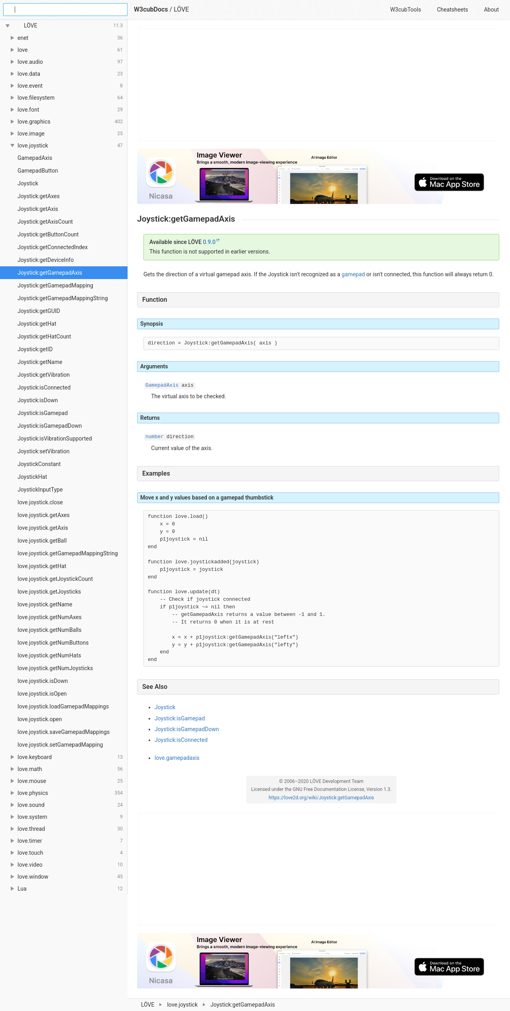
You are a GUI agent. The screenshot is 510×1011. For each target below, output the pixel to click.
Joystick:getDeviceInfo (46, 260)
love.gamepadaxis (177, 758)
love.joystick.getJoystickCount (55, 579)
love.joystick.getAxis (43, 528)
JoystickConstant (39, 464)
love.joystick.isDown (43, 681)
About (491, 9)
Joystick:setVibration (43, 451)
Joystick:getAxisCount (45, 221)
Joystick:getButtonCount (48, 234)
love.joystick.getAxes (44, 515)
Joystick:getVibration (44, 375)
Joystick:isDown (38, 400)
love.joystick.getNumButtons (53, 642)
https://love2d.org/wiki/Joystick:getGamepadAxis (321, 798)
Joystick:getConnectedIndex (53, 247)
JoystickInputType (40, 489)
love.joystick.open (40, 719)
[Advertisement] (318, 84)
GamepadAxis (35, 158)
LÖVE (181, 9)
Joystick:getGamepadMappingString (63, 298)
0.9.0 (209, 242)
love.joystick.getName (45, 604)
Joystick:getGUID (39, 311)
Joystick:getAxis (38, 209)
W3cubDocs (151, 9)
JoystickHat (32, 477)
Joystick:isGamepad (43, 413)
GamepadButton (38, 170)
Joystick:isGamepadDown (50, 426)
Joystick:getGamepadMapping (55, 285)
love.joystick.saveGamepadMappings (64, 732)
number (154, 437)
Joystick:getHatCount (44, 336)
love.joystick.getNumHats (49, 655)
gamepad (353, 274)
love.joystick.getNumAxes (50, 617)
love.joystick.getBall (42, 540)
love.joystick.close (40, 502)
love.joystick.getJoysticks (49, 591)
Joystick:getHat (37, 324)
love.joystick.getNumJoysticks (55, 668)
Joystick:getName (40, 362)
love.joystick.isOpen (42, 693)
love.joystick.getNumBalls (50, 630)
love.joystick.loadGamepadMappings (63, 706)
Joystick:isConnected (44, 387)
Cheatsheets (452, 9)
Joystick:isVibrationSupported (55, 438)
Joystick (28, 183)
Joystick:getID (35, 349)
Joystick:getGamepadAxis (50, 272)
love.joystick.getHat (42, 566)
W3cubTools (405, 9)
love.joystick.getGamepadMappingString (68, 553)
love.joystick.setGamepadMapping (60, 745)
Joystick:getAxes (39, 196)
